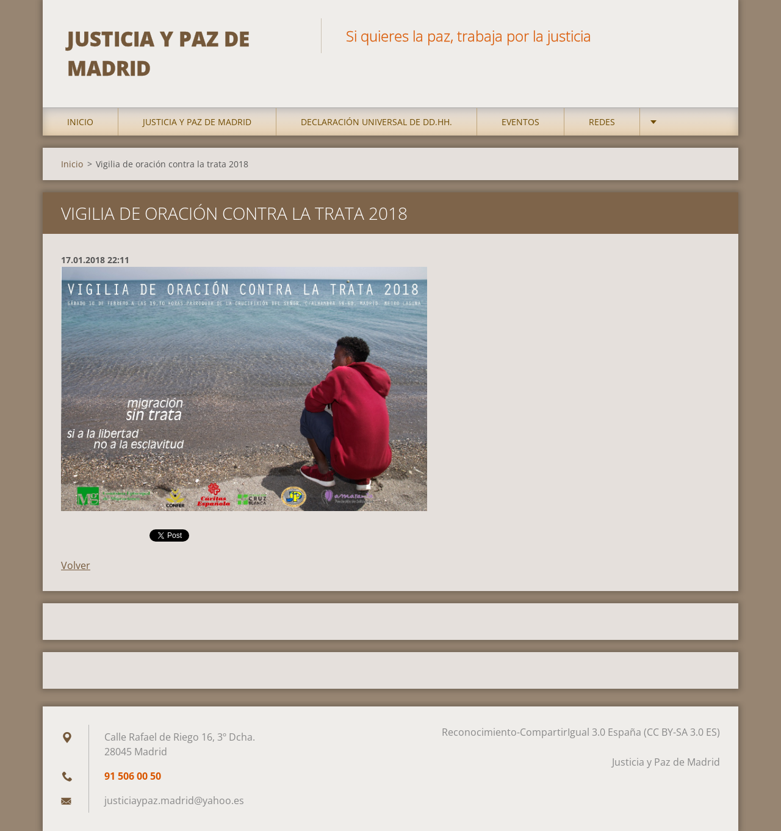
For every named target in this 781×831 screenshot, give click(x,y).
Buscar (706, 35)
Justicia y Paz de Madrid (197, 122)
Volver (75, 565)
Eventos (520, 122)
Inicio (80, 122)
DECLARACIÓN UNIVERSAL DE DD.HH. (376, 122)
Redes (602, 122)
